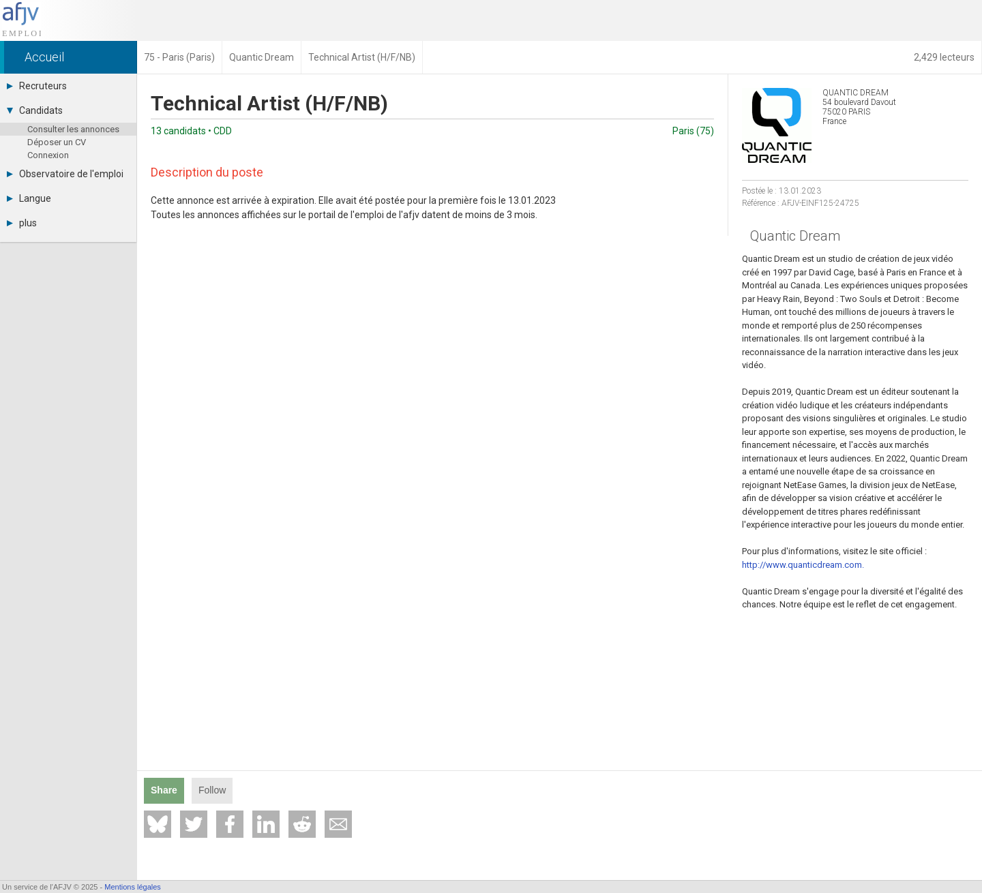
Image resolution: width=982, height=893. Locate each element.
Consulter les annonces (73, 129)
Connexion (48, 155)
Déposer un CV (56, 142)
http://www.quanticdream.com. (803, 565)
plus (22, 222)
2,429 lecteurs (944, 57)
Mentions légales (132, 887)
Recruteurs (37, 85)
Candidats (35, 110)
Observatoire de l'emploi (65, 173)
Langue (29, 198)
